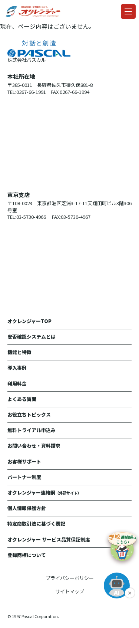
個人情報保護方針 (26, 508)
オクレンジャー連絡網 (44, 492)
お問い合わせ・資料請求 (33, 445)
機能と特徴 (19, 352)
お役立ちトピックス (29, 414)
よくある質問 (21, 399)
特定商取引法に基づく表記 (36, 523)
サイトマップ (69, 591)
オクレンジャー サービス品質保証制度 (48, 539)
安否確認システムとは (31, 336)
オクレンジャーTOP (29, 321)
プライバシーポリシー (70, 577)
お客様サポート (24, 461)
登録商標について (26, 555)
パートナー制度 (24, 477)
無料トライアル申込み (31, 430)
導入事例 (17, 367)
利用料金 (17, 383)
